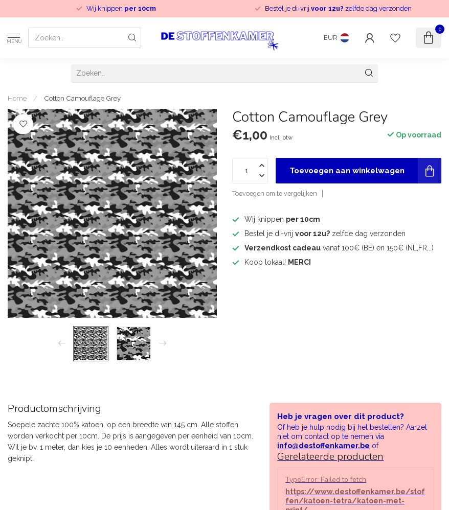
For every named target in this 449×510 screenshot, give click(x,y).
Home (17, 98)
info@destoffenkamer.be (323, 446)
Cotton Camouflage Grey (82, 98)
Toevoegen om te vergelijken (274, 193)
